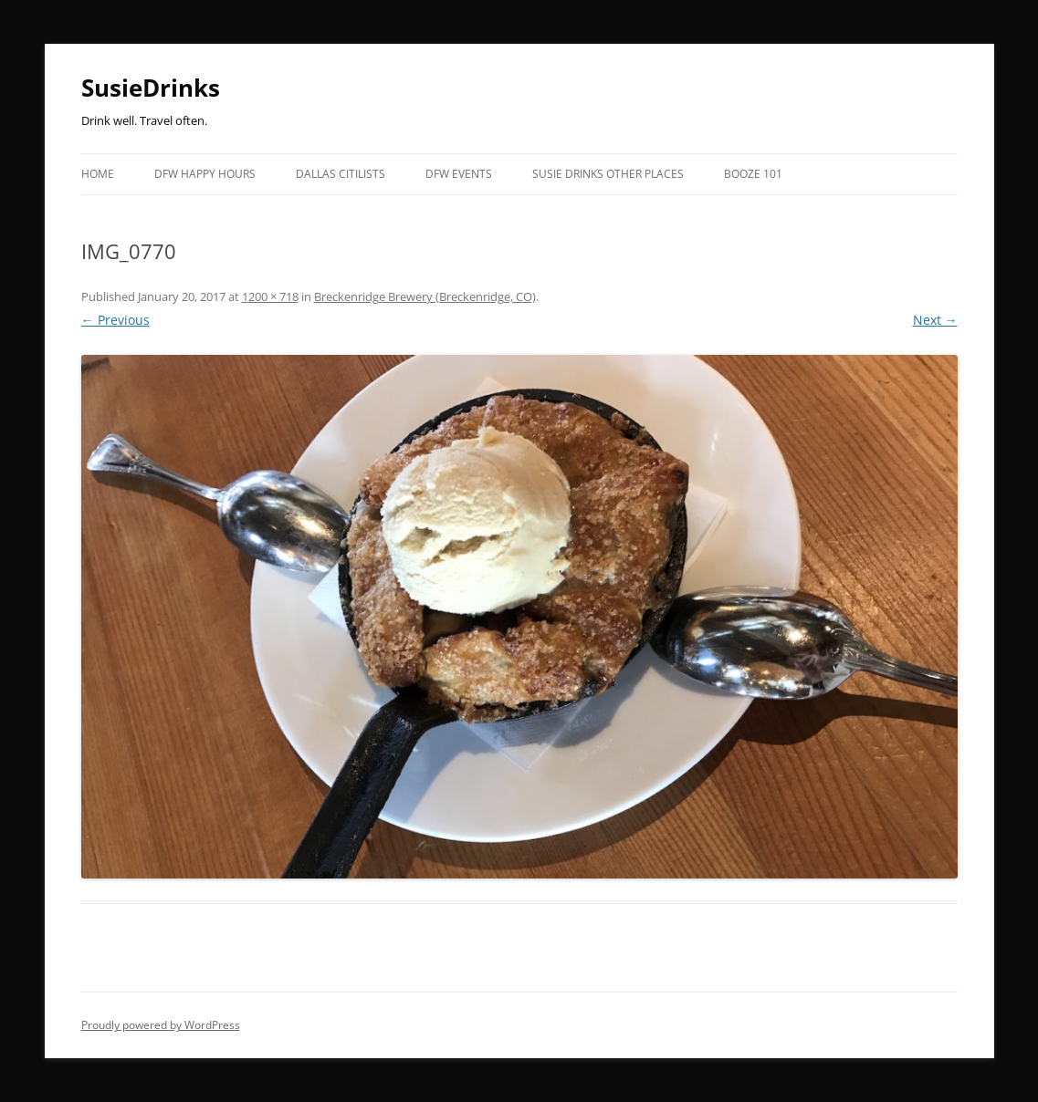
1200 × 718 (270, 296)
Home (97, 174)
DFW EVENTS (458, 174)
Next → (935, 319)
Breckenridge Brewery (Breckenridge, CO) (425, 296)
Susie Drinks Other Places (608, 174)
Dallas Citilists (340, 174)
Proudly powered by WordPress (160, 1025)
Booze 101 (753, 174)
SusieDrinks (150, 87)
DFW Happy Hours (205, 174)
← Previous (115, 319)
